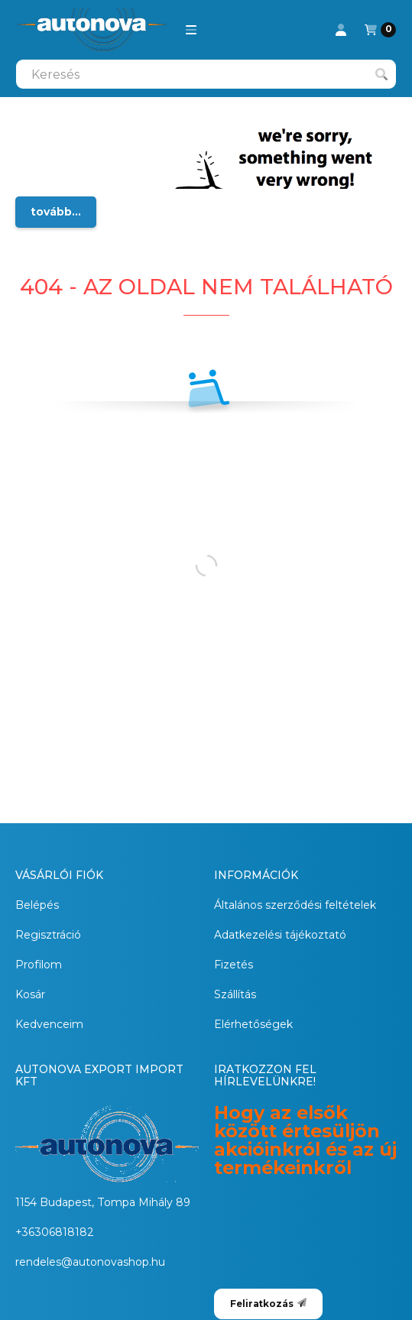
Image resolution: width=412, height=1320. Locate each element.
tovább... (56, 212)
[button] (191, 30)
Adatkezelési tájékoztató (280, 935)
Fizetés (233, 964)
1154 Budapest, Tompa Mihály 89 (102, 1202)
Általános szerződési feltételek (295, 905)
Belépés (37, 905)
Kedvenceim (49, 1024)
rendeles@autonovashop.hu (90, 1262)
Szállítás (235, 994)
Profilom (38, 964)
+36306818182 (54, 1232)
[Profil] (341, 30)
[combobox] (206, 74)
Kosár (30, 994)
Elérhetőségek (253, 1024)
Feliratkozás (268, 1303)
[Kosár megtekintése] (380, 30)
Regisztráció (48, 935)
